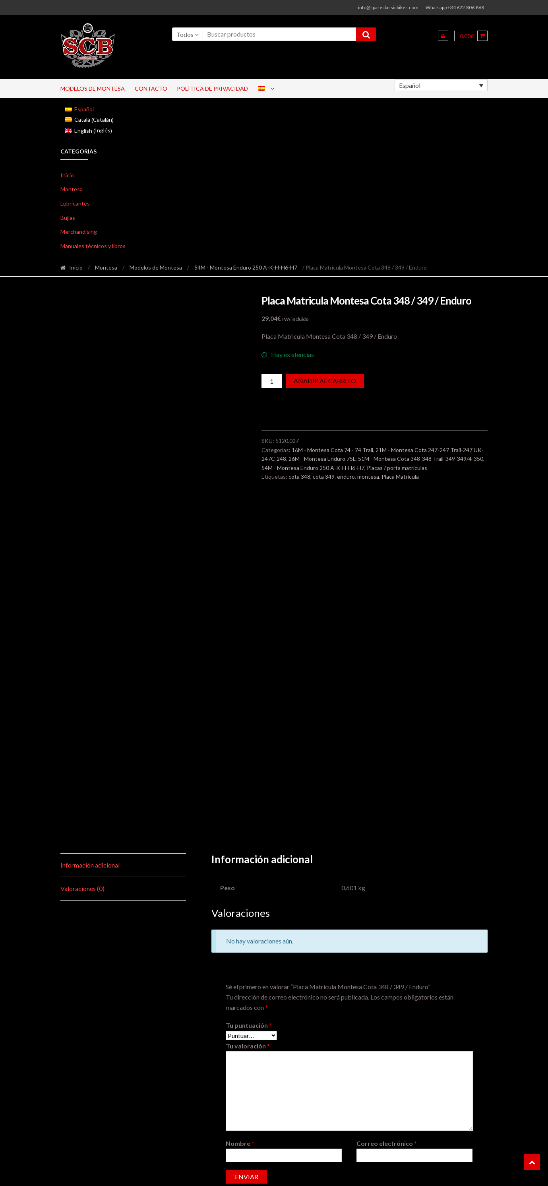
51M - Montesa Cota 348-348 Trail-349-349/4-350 (420, 458)
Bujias (67, 217)
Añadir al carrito (325, 380)
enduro (346, 476)
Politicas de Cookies (359, 1173)
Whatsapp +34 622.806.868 (455, 7)
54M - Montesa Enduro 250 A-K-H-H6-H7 (245, 267)
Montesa (71, 189)
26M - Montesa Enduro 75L (322, 458)
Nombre (240, 859)
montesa (368, 476)
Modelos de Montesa (92, 88)
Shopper (127, 1173)
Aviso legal (405, 1173)
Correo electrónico (386, 859)
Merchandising (78, 231)
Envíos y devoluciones (455, 1173)
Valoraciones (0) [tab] (82, 604)
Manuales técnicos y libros (93, 246)
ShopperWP (178, 1173)
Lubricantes (75, 203)
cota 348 (299, 476)
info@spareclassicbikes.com (388, 7)
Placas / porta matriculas (397, 467)
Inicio (67, 175)
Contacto (151, 88)
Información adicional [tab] (90, 581)
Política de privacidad (212, 88)
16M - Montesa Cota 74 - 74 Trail (332, 449)
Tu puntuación (249, 741)
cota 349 (324, 476)
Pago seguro (310, 1173)
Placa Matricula (400, 476)
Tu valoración (248, 762)
